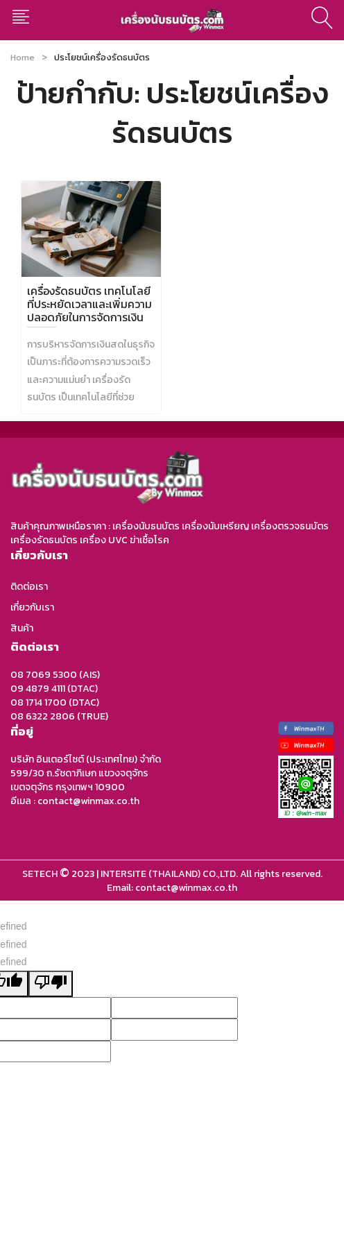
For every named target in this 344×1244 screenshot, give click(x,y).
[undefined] (50, 984)
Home (22, 57)
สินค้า (21, 628)
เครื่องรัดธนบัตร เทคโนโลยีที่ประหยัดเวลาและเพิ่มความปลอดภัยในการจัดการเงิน (89, 303)
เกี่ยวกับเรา (32, 607)
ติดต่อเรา (29, 586)
